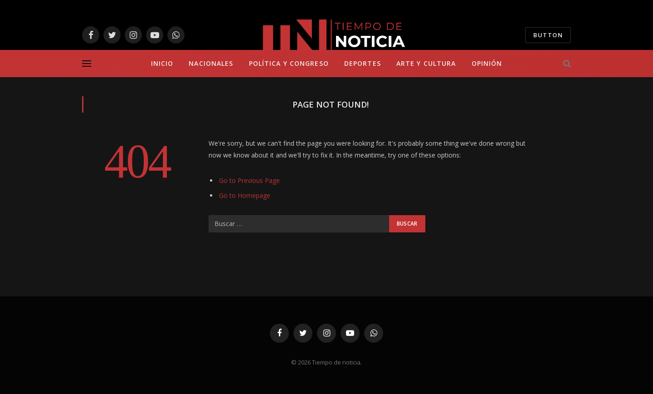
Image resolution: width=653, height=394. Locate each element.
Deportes (362, 63)
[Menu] (86, 64)
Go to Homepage (244, 195)
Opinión (487, 63)
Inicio (162, 63)
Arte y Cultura (426, 63)
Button (548, 35)
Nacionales (211, 63)
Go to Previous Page (249, 180)
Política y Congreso (289, 63)
